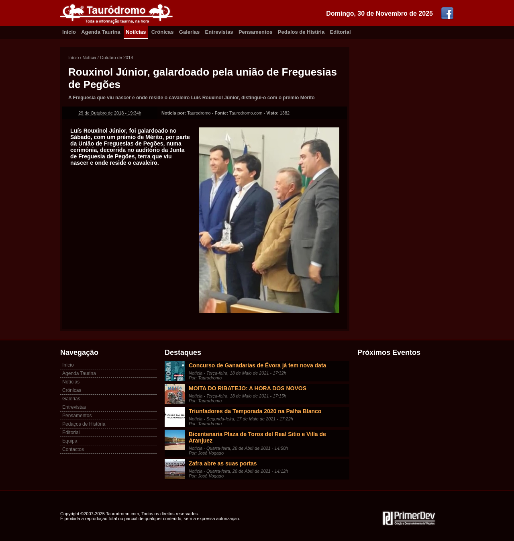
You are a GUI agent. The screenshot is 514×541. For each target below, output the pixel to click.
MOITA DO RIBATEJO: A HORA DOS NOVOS (247, 388)
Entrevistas (219, 32)
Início (73, 57)
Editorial (340, 32)
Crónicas (162, 32)
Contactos (73, 449)
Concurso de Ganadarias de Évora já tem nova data (257, 365)
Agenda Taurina (100, 32)
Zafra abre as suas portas (223, 463)
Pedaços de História (83, 424)
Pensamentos (256, 32)
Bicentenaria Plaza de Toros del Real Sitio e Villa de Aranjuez (257, 437)
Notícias (136, 32)
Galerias (189, 32)
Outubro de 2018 (116, 57)
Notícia (89, 57)
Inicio (69, 32)
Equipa (69, 441)
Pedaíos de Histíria (301, 32)
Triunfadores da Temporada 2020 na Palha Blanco (255, 411)
